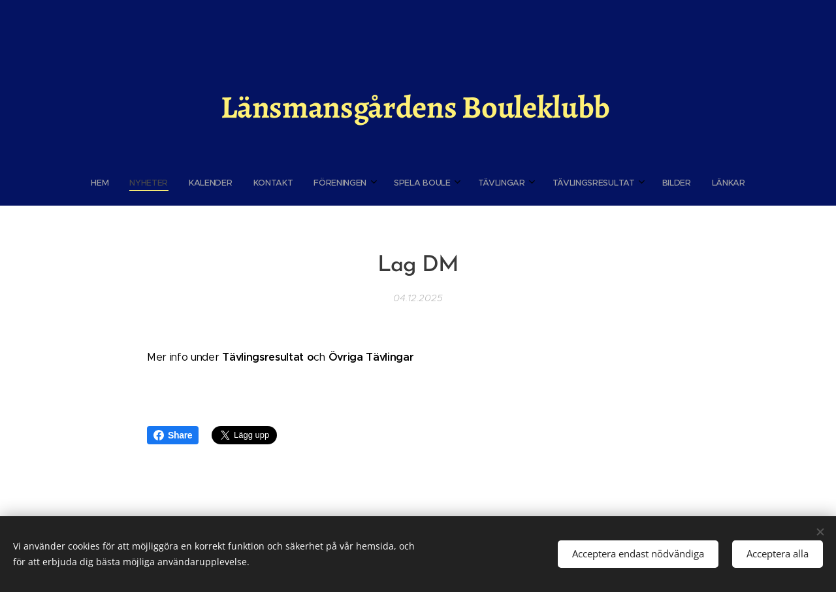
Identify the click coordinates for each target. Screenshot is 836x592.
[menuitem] (316, 183)
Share (172, 435)
